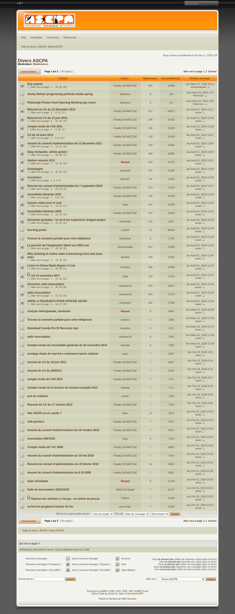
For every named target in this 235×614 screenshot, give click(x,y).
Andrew (125, 319)
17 (64, 206)
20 (56, 172)
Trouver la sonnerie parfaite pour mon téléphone (59, 238)
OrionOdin (125, 221)
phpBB (103, 591)
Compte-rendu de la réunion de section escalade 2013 (62, 387)
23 (56, 189)
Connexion (53, 37)
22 (64, 172)
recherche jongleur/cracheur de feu (50, 506)
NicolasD (125, 170)
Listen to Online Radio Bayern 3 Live (51, 265)
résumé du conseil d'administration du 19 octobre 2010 (63, 430)
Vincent (125, 162)
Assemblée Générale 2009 (44, 211)
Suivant (212, 71)
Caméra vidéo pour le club (44, 203)
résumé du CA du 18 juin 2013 (46, 362)
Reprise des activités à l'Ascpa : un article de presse (65, 498)
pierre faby (125, 506)
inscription (34, 177)
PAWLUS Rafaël (125, 489)
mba (125, 204)
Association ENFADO (41, 438)
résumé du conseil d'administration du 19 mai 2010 (60, 455)
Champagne (35, 169)
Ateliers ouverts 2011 (41, 160)
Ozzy (125, 438)
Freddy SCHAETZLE (125, 85)
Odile (125, 276)
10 (59, 112)
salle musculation (38, 292)
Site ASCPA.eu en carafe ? (44, 413)
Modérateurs (40, 64)
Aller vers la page (193, 71)
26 (64, 87)
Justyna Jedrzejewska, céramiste (49, 311)
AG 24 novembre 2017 (45, 275)
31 (64, 155)
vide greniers (36, 421)
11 (63, 112)
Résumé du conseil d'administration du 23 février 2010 (62, 464)
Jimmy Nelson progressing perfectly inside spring (60, 94)
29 (56, 155)
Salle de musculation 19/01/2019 (48, 489)
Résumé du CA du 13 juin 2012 (47, 118)
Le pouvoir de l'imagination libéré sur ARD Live (58, 245)
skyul (125, 353)
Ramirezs (125, 94)
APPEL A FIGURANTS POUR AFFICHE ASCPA (57, 301)
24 (56, 87)
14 (56, 121)
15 (60, 121)
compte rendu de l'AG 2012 (45, 379)
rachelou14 (125, 285)
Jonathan (125, 328)
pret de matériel (37, 396)
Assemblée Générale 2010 (44, 194)
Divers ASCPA (55, 46)
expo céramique (37, 481)
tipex (125, 413)
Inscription (36, 37)
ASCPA (42, 46)
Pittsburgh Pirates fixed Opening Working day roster (61, 102)
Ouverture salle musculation (45, 284)
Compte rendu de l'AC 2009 (45, 447)
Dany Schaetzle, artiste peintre (47, 152)
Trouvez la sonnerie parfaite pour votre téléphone (59, 319)
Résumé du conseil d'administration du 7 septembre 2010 (65, 186)
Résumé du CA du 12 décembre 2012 (51, 109)
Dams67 (125, 179)
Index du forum (28, 46)
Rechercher (69, 37)
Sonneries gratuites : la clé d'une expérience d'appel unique (66, 219)
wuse (198, 112)
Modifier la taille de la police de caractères (20, 3)
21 (60, 172)
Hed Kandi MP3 (135, 593)
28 (56, 248)
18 (64, 304)
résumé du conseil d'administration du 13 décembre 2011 (64, 143)
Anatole (125, 257)
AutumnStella (125, 247)
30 (60, 155)
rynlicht (125, 230)
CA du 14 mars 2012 (40, 135)
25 (60, 87)
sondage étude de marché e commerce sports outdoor (62, 353)
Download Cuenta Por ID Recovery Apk (52, 328)
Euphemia (125, 238)
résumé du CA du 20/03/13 (44, 370)
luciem (125, 396)
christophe (125, 302)
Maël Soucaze (129, 598)
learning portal (36, 230)
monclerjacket (198, 87)
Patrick (125, 498)
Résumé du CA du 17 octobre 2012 (50, 404)
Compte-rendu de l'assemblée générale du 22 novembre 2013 (67, 345)
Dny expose (35, 84)
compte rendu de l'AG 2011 (45, 126)
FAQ (23, 37)
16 (64, 121)
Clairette (125, 345)
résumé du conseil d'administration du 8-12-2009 (59, 472)
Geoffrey (125, 267)
